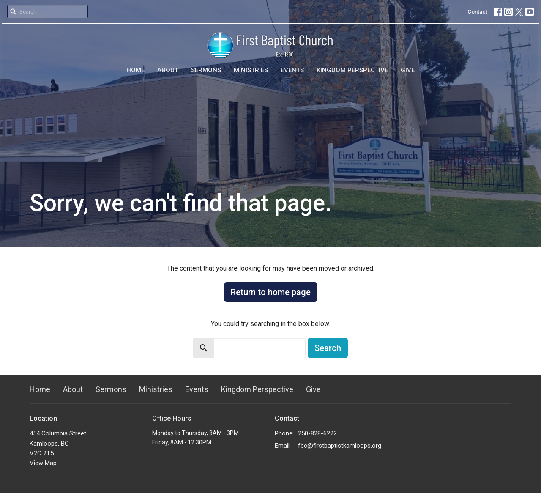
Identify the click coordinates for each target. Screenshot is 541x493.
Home (135, 70)
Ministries (251, 70)
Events (292, 70)
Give (408, 70)
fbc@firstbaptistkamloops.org (339, 445)
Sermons (206, 70)
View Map (43, 463)
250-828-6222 (317, 433)
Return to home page (271, 292)
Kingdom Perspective (352, 70)
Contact (477, 11)
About (167, 70)
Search (327, 348)
